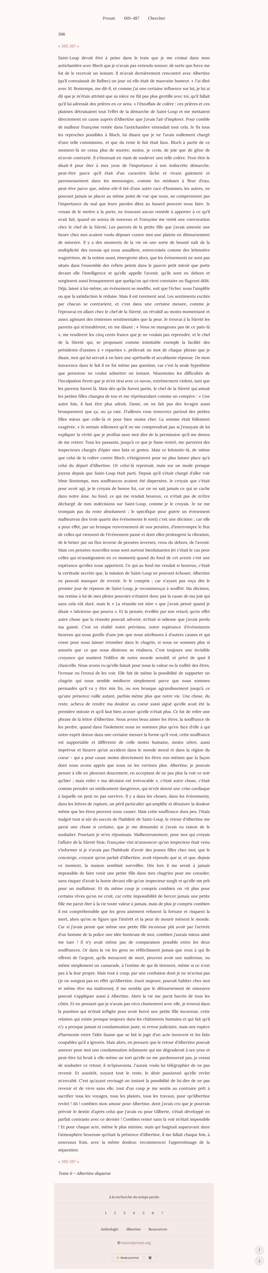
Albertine (133, 1229)
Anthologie (109, 1229)
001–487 (131, 18)
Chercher (156, 18)
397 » (74, 46)
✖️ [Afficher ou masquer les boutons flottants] (150, 1257)
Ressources (157, 1229)
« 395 (63, 46)
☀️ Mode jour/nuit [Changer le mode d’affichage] (127, 1257)
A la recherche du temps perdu (134, 1197)
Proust (109, 18)
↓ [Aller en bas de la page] (259, 1260)
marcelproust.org (136, 1242)
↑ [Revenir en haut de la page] (259, 1250)
